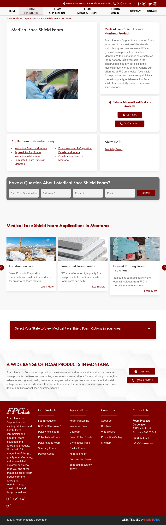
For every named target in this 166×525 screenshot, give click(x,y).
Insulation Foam (79, 426)
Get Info (129, 114)
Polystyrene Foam (48, 431)
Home (12, 11)
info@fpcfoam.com (144, 443)
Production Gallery (111, 437)
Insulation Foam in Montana (31, 148)
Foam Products (31, 11)
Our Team (106, 426)
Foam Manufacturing (87, 11)
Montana (66, 18)
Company (135, 11)
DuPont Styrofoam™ (49, 426)
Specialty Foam (52, 18)
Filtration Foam (78, 453)
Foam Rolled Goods (81, 437)
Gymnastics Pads (80, 442)
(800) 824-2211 (124, 3)
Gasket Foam (77, 448)
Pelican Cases (115, 11)
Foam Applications (57, 11)
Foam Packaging (79, 420)
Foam (39, 18)
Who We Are (108, 431)
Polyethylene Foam (49, 437)
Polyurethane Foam (49, 442)
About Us (106, 420)
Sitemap (106, 442)
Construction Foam (81, 459)
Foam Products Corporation (20, 18)
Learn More (47, 286)
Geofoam (75, 431)
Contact (151, 11)
